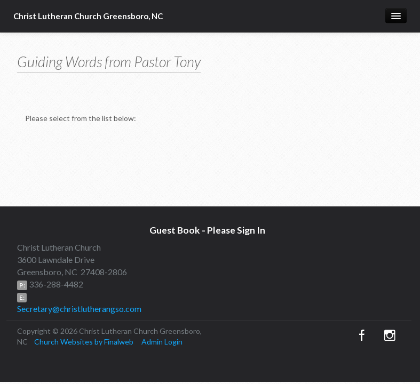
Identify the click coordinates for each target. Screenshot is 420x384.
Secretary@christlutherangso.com (79, 308)
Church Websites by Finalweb (83, 341)
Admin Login (162, 341)
